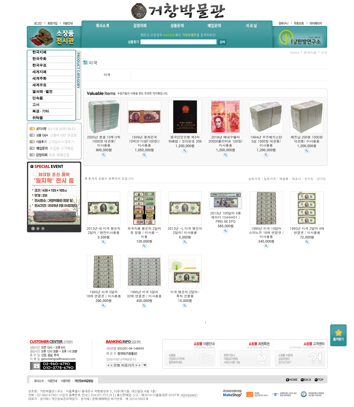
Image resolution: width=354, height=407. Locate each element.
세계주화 (39, 78)
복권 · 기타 (40, 111)
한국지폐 (39, 52)
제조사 (296, 179)
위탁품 (37, 118)
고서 (35, 105)
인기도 (309, 179)
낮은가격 (254, 179)
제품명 (283, 179)
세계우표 (39, 85)
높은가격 (270, 179)
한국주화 (39, 59)
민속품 (37, 98)
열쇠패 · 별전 (42, 91)
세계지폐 (39, 72)
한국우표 (39, 65)
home (294, 52)
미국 (324, 52)
